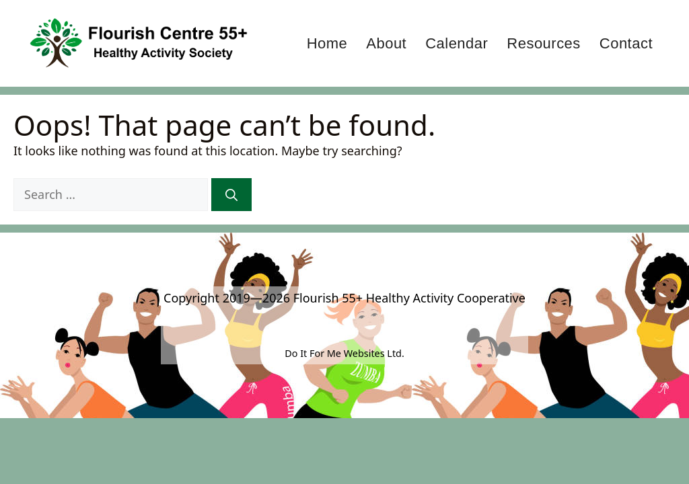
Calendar (456, 43)
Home (327, 43)
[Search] (231, 194)
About (386, 43)
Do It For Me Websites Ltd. (344, 353)
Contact (626, 43)
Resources (543, 43)
